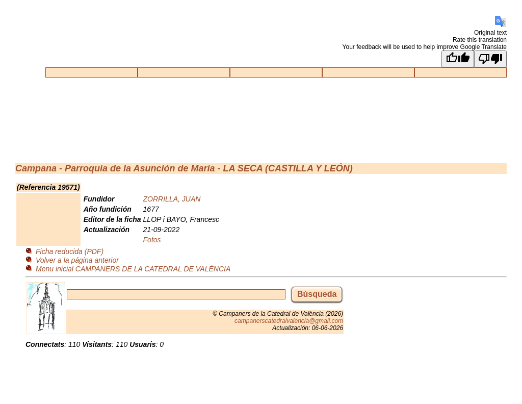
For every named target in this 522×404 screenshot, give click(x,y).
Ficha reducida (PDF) (69, 251)
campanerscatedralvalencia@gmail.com (288, 320)
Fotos (152, 240)
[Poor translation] (490, 58)
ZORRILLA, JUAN (172, 199)
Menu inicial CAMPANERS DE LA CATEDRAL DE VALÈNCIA (133, 269)
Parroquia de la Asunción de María (140, 168)
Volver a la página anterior (77, 260)
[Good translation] (457, 58)
